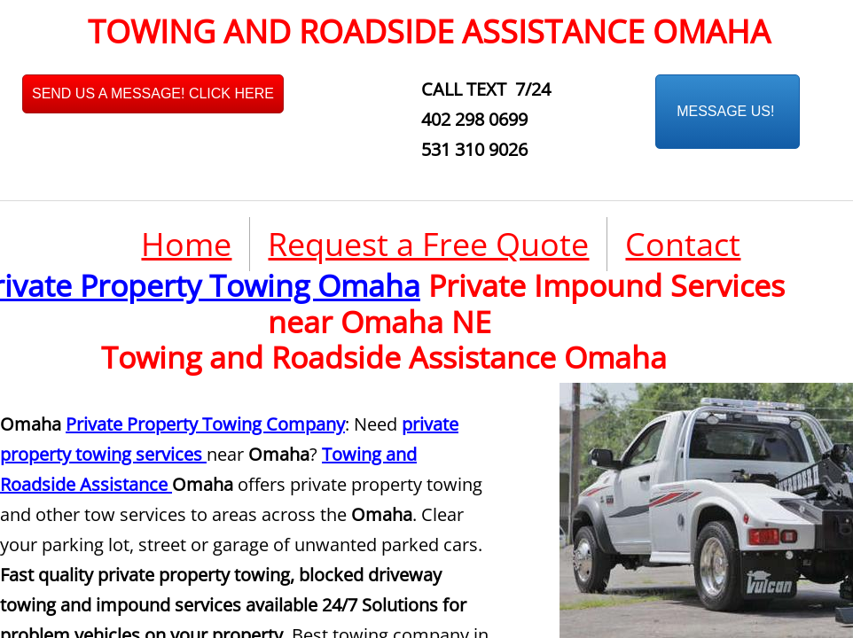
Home (186, 244)
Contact (682, 244)
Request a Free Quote (428, 244)
